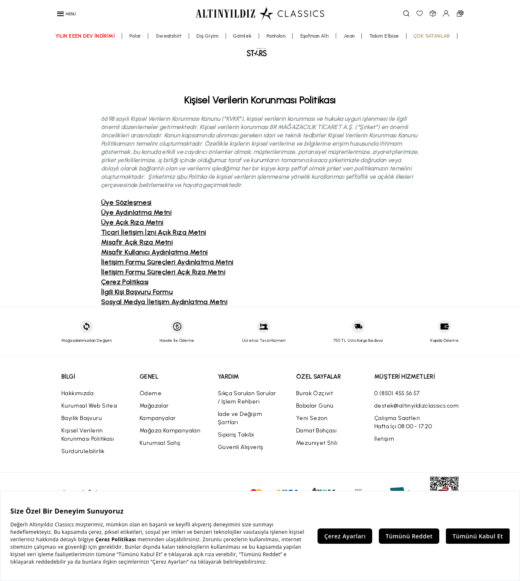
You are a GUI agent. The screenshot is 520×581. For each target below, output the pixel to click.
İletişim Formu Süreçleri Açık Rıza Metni (163, 272)
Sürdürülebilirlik (83, 451)
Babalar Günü (315, 405)
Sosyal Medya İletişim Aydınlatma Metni (164, 302)
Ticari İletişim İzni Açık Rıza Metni (153, 232)
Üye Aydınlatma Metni (136, 212)
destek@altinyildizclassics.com (416, 405)
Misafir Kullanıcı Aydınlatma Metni (154, 252)
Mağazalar (154, 405)
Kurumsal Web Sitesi (89, 405)
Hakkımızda (77, 393)
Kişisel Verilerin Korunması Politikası (87, 434)
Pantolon (301, 50)
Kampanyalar (158, 418)
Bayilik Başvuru (81, 418)
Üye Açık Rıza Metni (132, 222)
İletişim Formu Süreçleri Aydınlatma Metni (167, 262)
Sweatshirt (194, 50)
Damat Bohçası (316, 430)
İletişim (384, 438)
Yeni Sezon (311, 418)
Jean (374, 50)
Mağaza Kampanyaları (170, 430)
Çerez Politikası (124, 282)
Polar (160, 50)
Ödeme (150, 393)
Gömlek (268, 50)
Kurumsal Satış (160, 443)
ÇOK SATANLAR (239, 68)
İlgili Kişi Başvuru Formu (137, 292)
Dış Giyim (233, 50)
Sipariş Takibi (236, 434)
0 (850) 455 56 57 (397, 393)
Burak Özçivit (314, 393)
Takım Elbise (409, 50)
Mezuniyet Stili (316, 443)
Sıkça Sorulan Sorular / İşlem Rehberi (247, 397)
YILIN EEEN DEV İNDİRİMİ (110, 50)
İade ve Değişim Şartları (240, 418)
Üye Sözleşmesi (126, 202)
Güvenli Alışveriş (240, 447)
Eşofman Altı (339, 50)
